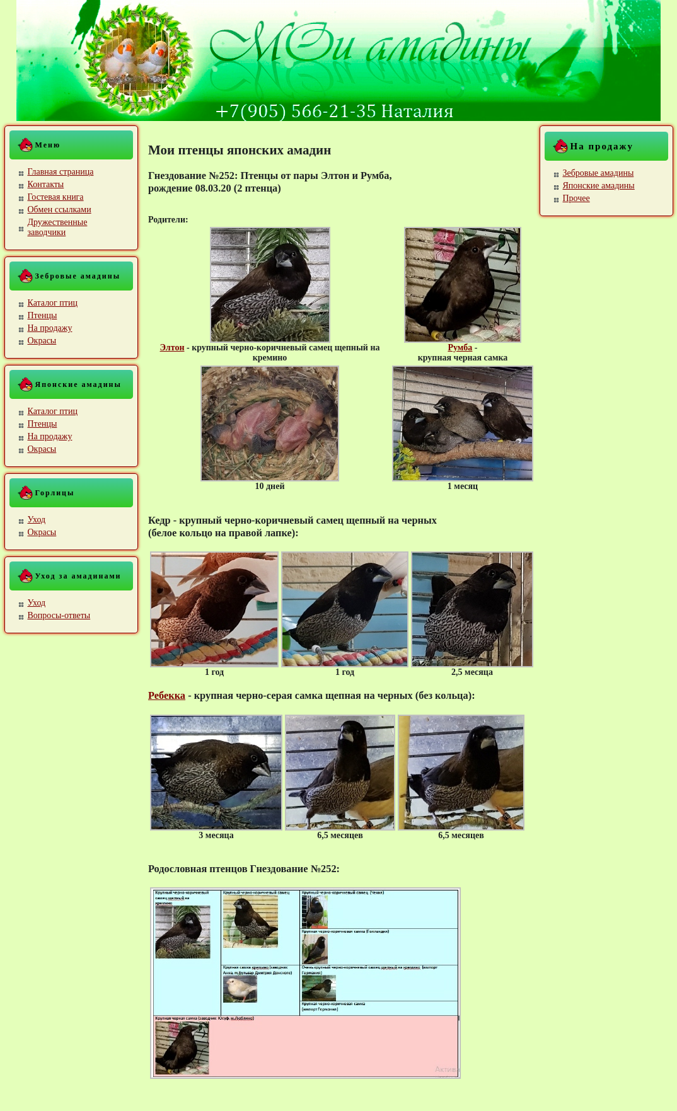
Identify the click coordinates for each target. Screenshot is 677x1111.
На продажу (50, 328)
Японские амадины (599, 185)
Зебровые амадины (598, 173)
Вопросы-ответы (59, 615)
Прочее (576, 198)
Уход (37, 519)
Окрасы (42, 340)
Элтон (172, 347)
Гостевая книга (56, 197)
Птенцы (42, 315)
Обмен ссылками (59, 209)
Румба (460, 347)
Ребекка (166, 695)
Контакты (46, 184)
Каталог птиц (53, 303)
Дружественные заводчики (58, 227)
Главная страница (61, 171)
